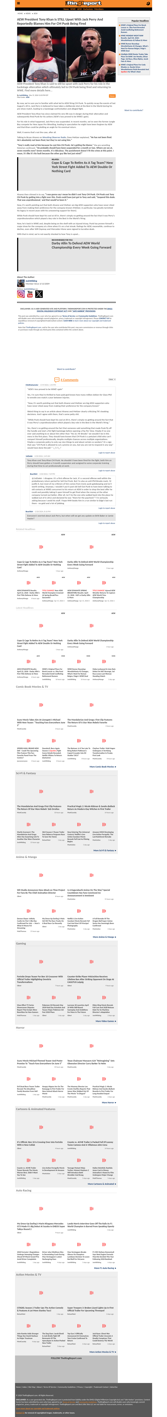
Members (98, 9)
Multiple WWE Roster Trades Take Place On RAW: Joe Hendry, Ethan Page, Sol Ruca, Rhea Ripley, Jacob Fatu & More (134, 57)
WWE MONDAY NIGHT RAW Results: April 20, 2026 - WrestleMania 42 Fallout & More (134, 37)
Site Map (31, 1387)
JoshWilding (23, 95)
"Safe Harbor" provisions (83, 311)
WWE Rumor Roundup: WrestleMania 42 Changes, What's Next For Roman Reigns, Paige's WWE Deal (134, 47)
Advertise (114, 1387)
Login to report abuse (107, 453)
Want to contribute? (66, 367)
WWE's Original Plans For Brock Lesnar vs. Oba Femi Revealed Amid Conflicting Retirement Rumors (133, 28)
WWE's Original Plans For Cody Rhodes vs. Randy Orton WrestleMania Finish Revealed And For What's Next (135, 68)
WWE (73, 9)
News (66, 9)
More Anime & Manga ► (105, 937)
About (39, 1387)
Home (20, 13)
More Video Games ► (106, 1021)
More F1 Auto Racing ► (105, 1268)
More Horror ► (109, 1102)
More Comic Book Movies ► (103, 766)
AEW (79, 9)
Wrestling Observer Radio (54, 137)
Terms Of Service (49, 1387)
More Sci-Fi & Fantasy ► (105, 850)
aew (35, 13)
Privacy (80, 1387)
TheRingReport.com (33, 327)
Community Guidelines (88, 316)
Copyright (88, 1387)
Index (24, 1387)
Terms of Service (68, 316)
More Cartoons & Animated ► (102, 1184)
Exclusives (88, 9)
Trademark (98, 1387)
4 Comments (66, 380)
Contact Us (20, 1413)
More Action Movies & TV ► (103, 1352)
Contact (106, 1387)
